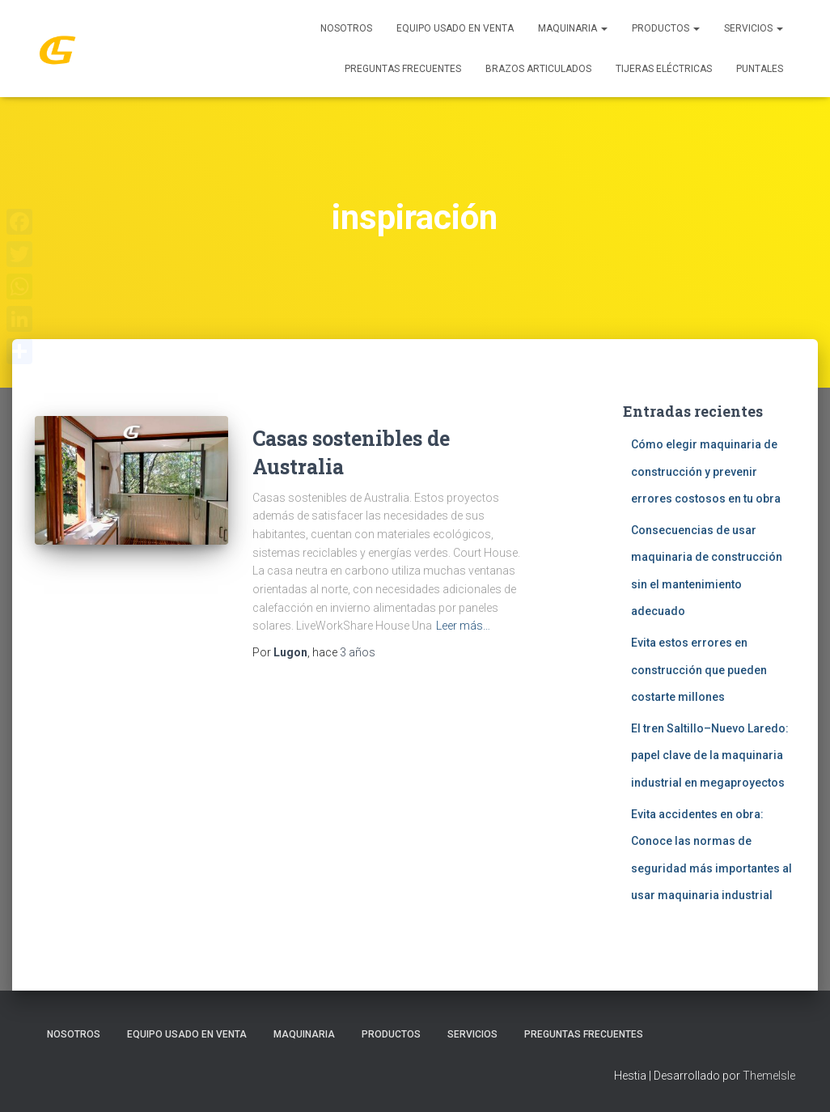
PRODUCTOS (666, 28)
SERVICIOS (753, 28)
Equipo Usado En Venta (455, 28)
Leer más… (463, 625)
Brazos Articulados (538, 68)
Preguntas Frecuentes (403, 68)
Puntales (759, 68)
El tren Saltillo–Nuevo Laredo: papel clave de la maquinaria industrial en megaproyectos (710, 755)
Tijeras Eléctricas (664, 68)
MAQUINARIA (573, 28)
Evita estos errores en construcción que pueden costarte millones (699, 669)
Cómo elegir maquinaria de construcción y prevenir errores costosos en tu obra (706, 471)
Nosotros (346, 28)
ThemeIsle (769, 1075)
